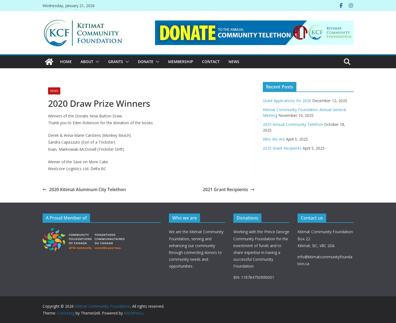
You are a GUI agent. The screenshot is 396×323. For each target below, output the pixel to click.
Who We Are (274, 139)
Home (66, 61)
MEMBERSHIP (180, 61)
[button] (96, 62)
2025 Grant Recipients (282, 148)
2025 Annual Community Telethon (293, 124)
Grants (115, 61)
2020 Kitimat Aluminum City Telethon (84, 189)
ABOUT (87, 61)
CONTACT (211, 61)
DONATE (145, 61)
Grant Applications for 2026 (287, 100)
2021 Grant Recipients (229, 189)
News (233, 61)
